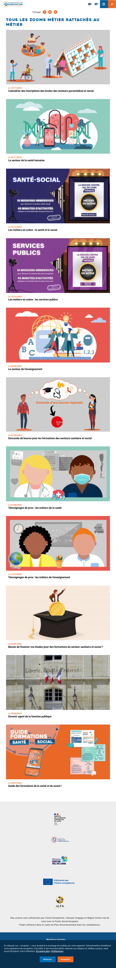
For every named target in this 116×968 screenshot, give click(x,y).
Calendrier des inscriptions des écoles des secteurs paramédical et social (51, 90)
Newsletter (90, 4)
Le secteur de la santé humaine (26, 160)
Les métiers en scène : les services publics (33, 299)
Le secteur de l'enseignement (25, 369)
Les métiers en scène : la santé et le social (32, 229)
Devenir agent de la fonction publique (30, 716)
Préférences (57, 951)
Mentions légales (56, 939)
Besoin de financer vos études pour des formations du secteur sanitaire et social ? (55, 646)
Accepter (65, 959)
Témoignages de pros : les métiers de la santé (35, 507)
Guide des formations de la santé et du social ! (35, 785)
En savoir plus (43, 951)
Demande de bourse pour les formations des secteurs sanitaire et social (50, 438)
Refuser (47, 959)
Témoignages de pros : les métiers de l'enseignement (39, 577)
